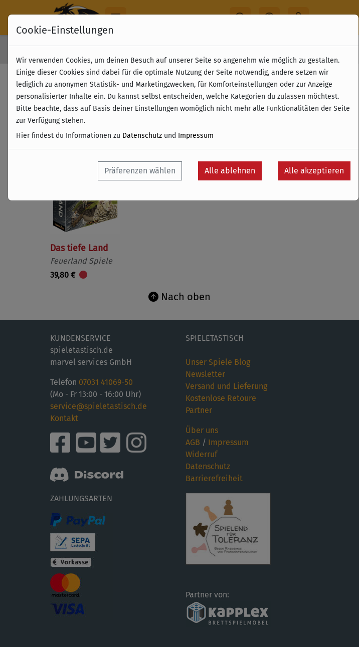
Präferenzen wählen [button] (139, 170)
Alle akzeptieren (314, 170)
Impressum (196, 135)
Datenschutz (142, 135)
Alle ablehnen (230, 170)
